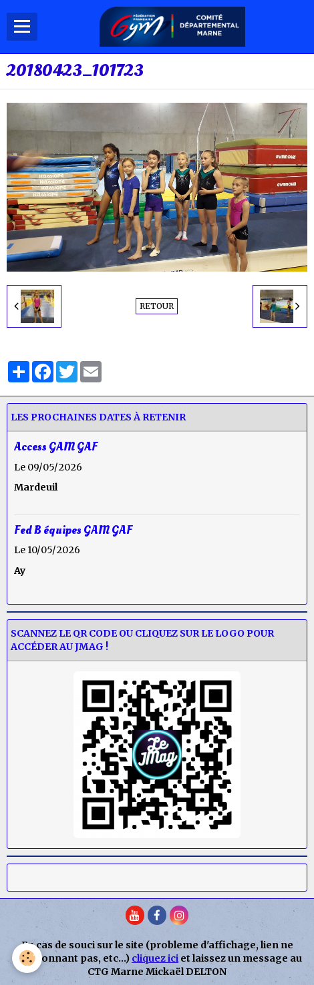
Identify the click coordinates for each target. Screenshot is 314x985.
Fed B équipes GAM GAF (73, 529)
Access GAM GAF (56, 446)
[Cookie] (27, 958)
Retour (157, 306)
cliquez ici (155, 958)
